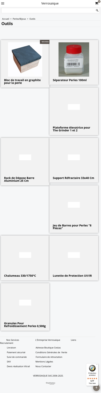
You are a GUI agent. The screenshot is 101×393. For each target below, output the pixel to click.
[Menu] (96, 365)
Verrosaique (50, 3)
